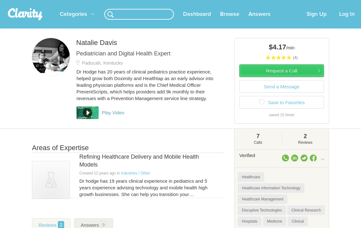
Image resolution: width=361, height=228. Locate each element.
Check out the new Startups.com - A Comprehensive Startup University (245, 4)
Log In (347, 22)
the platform (33, 4)
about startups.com (336, 4)
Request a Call (281, 78)
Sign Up (317, 22)
